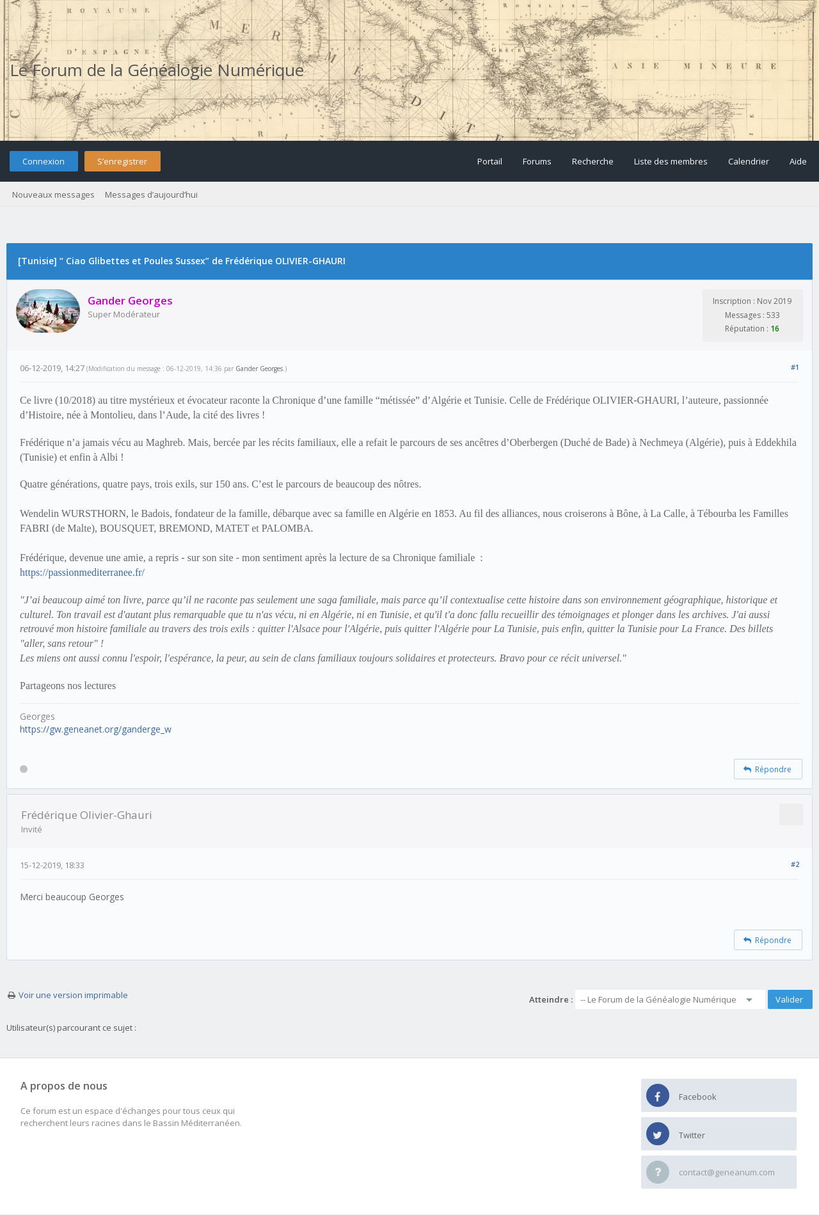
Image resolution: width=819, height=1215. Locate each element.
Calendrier (748, 161)
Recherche (593, 161)
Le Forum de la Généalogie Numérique (157, 69)
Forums (537, 161)
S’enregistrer (122, 161)
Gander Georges (259, 368)
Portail (489, 161)
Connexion (43, 161)
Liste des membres (671, 161)
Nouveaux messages (53, 194)
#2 (795, 864)
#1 (795, 367)
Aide (798, 161)
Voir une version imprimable (73, 995)
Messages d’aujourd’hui (151, 194)
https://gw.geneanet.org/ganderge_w (95, 729)
